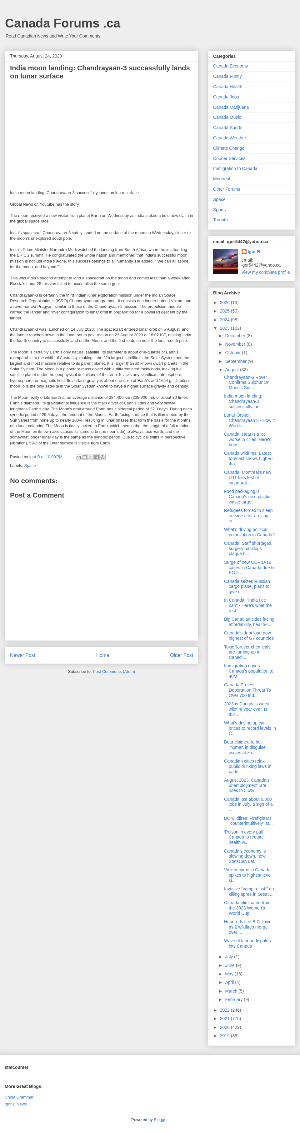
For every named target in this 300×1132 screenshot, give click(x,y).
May (229, 973)
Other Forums (226, 189)
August (232, 369)
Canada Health (227, 86)
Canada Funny (227, 76)
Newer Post (22, 655)
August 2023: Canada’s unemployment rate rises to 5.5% (246, 785)
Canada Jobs (226, 96)
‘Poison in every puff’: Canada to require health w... (245, 837)
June (230, 965)
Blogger (161, 1119)
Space (30, 465)
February (234, 999)
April (230, 982)
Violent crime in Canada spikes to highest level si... (248, 875)
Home (102, 655)
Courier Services (229, 158)
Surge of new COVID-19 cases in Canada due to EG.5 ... (249, 567)
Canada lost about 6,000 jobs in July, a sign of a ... (248, 804)
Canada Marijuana (231, 107)
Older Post (181, 655)
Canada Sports (227, 127)
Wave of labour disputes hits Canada (247, 943)
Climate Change (228, 148)
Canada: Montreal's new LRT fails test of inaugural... (247, 477)
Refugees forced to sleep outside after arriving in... (248, 515)
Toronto (220, 219)
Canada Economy (230, 65)
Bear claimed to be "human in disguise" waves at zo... (245, 747)
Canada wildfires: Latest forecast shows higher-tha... (248, 458)
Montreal (221, 178)
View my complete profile (266, 272)
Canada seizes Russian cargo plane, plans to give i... (247, 586)
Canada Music (227, 117)
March (231, 991)
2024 (225, 319)
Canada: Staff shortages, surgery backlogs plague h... (248, 548)
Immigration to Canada (235, 168)
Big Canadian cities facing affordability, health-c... (249, 622)
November (235, 344)
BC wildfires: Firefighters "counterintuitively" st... (248, 821)
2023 (225, 328)
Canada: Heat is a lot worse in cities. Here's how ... (247, 439)
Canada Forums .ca (62, 23)
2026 (225, 302)
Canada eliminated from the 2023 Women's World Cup (247, 908)
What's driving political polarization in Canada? (249, 532)
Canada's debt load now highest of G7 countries (249, 635)
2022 (225, 1010)
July (229, 956)
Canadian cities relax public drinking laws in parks (247, 766)
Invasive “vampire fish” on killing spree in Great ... (249, 891)
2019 (225, 1035)
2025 (225, 310)
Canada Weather (229, 137)
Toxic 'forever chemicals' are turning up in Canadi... (247, 652)
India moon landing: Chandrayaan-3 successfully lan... (243, 401)
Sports (219, 209)
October (233, 352)
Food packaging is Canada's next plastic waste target (247, 496)
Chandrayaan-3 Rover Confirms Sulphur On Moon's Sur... (247, 382)
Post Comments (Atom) (114, 671)
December (235, 335)
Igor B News (16, 1104)
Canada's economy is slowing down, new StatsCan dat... (245, 856)
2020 (225, 1027)
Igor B (254, 251)
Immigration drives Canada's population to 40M (248, 671)
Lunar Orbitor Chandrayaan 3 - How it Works (249, 420)
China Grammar (19, 1097)
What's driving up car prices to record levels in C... (250, 728)
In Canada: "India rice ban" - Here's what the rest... (248, 605)
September (236, 361)
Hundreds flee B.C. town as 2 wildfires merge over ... (248, 927)
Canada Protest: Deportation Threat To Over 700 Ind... (247, 690)
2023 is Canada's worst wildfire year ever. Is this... (246, 709)
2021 (225, 1018)
